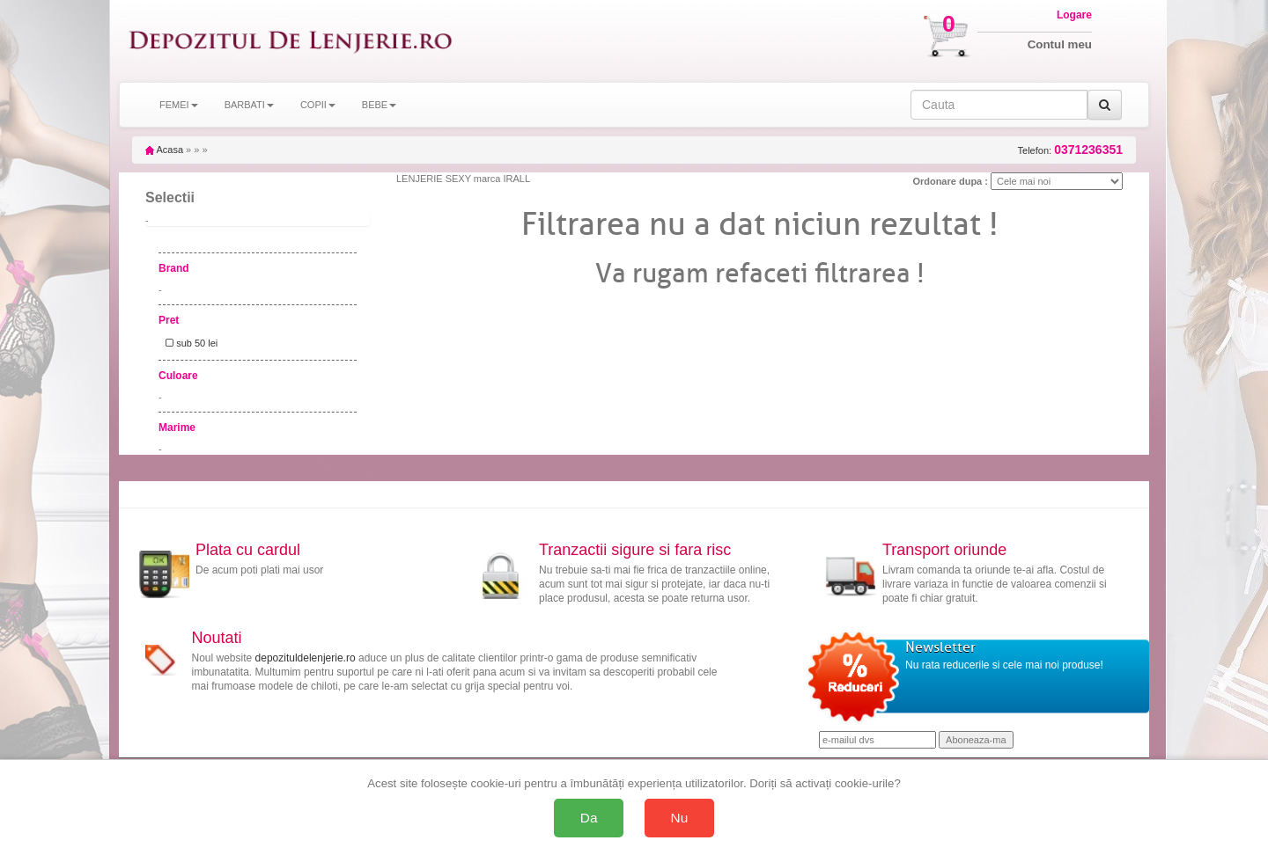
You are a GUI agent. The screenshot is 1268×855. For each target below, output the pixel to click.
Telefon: (1070, 150)
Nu (680, 817)
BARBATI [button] (249, 104)
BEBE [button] (379, 104)
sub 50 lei (188, 343)
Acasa (164, 149)
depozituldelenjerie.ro (305, 658)
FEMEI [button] (178, 104)
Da (589, 817)
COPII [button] (317, 104)
